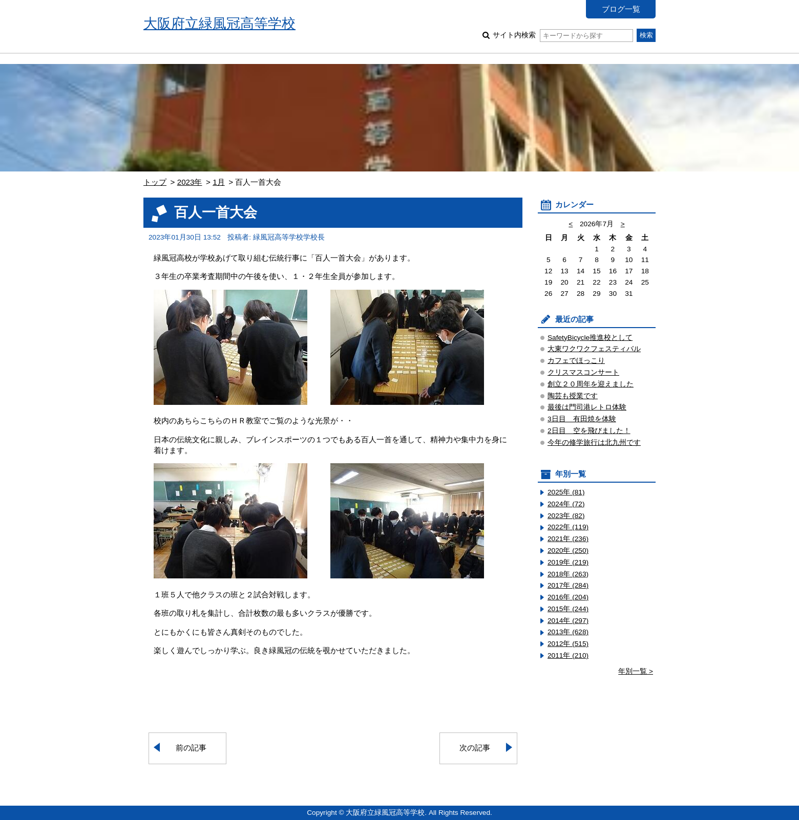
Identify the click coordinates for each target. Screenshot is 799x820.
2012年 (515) (568, 644)
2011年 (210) (568, 655)
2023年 (189, 182)
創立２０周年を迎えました (591, 384)
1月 (218, 182)
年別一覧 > (635, 671)
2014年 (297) (568, 620)
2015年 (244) (568, 609)
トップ (154, 182)
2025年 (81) (566, 492)
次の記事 (474, 747)
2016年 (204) (568, 597)
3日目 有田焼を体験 (582, 419)
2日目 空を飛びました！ (589, 431)
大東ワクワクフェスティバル (594, 349)
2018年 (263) (568, 574)
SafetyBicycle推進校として (590, 337)
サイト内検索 (563, 35)
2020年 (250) (568, 550)
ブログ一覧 (621, 9)
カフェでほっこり (576, 360)
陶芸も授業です (573, 396)
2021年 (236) (568, 539)
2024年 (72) (566, 504)
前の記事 (191, 747)
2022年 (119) (568, 527)
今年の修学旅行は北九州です (594, 442)
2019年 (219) (568, 562)
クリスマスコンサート (583, 372)
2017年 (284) (568, 585)
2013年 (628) (568, 632)
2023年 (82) (566, 516)
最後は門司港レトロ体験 (587, 407)
